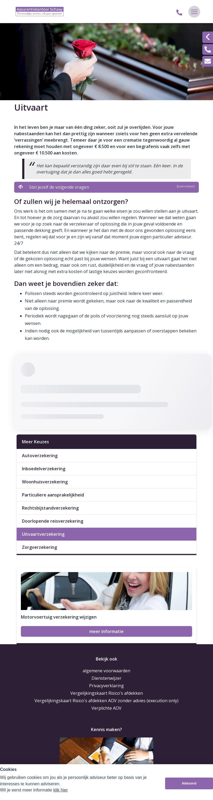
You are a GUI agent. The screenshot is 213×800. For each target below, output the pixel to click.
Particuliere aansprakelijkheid (53, 495)
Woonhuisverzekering (45, 482)
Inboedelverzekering (43, 469)
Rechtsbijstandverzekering (50, 508)
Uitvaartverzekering (43, 534)
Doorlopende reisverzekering (52, 521)
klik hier (60, 790)
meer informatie (106, 631)
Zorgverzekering (39, 547)
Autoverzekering (40, 456)
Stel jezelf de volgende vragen (106, 187)
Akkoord (189, 783)
